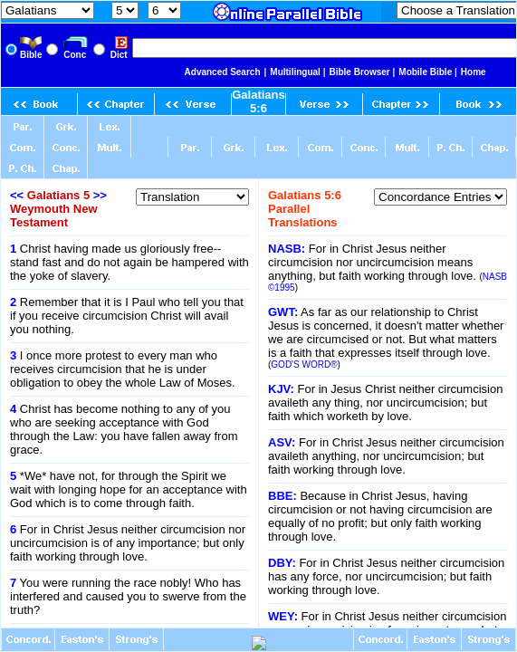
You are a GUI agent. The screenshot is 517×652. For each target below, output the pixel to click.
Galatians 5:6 (258, 101)
